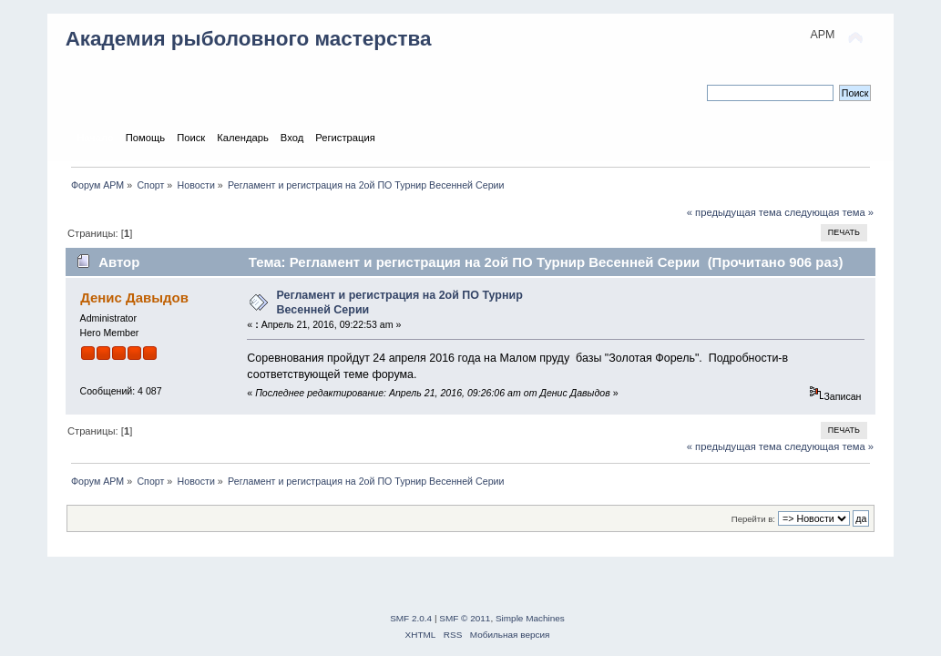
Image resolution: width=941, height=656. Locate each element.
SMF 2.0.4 (411, 618)
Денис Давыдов (134, 297)
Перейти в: (753, 519)
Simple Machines (530, 618)
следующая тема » (829, 212)
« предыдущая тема (734, 212)
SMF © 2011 (464, 618)
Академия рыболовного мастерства (249, 38)
